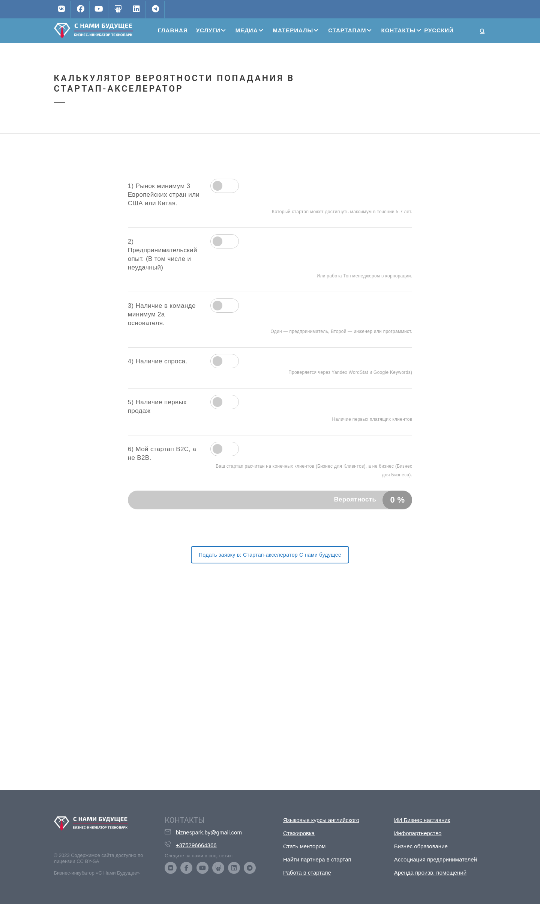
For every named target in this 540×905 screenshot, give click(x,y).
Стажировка (299, 833)
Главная (173, 30)
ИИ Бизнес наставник (422, 820)
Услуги (208, 30)
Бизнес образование (421, 846)
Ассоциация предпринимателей (435, 859)
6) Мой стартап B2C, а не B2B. (162, 453)
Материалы (293, 30)
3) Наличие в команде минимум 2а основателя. (162, 314)
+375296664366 (196, 845)
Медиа (247, 30)
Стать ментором (304, 846)
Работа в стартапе (307, 872)
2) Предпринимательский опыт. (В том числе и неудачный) (162, 254)
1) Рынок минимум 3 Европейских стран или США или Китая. (164, 194)
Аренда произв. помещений (430, 872)
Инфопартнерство (418, 833)
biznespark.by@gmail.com (209, 832)
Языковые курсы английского (321, 820)
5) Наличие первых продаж (157, 406)
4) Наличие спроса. (158, 361)
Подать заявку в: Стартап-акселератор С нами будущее (270, 555)
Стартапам (347, 30)
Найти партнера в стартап (317, 859)
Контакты (398, 30)
